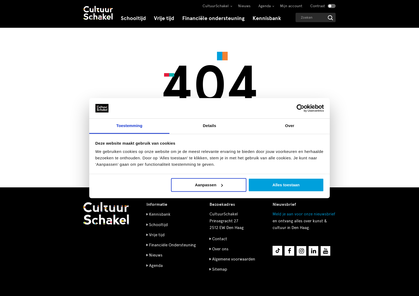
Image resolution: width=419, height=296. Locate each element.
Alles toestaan (286, 185)
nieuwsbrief (304, 214)
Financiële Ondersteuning (172, 245)
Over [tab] (289, 126)
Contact (219, 238)
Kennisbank (267, 18)
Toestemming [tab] (129, 126)
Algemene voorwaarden (233, 259)
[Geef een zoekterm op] (316, 17)
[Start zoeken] (330, 17)
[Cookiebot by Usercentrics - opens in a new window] (300, 108)
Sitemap (219, 269)
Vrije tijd (164, 18)
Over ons (220, 249)
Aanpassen (209, 185)
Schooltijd (133, 18)
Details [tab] (209, 126)
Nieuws (244, 6)
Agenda (264, 6)
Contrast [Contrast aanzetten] (317, 6)
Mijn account (291, 6)
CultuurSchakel (216, 6)
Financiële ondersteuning (213, 18)
